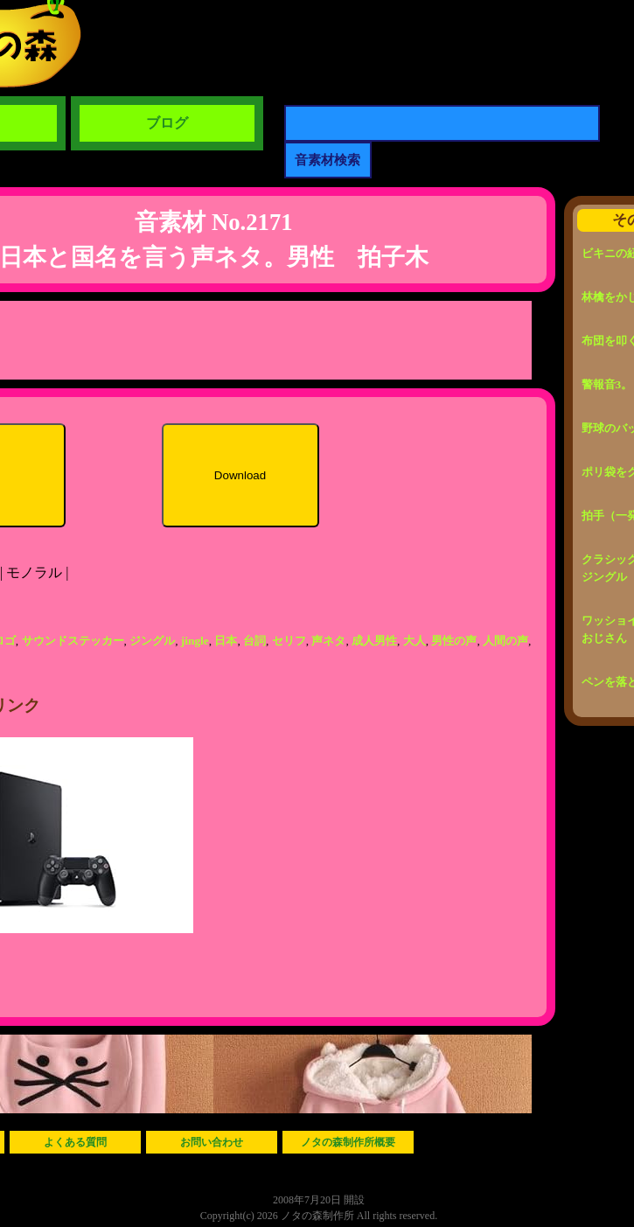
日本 (225, 640)
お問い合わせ (211, 1142)
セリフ (289, 640)
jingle (195, 640)
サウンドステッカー (73, 640)
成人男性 (374, 640)
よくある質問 (75, 1142)
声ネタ (328, 640)
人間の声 (505, 640)
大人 (414, 640)
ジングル (152, 640)
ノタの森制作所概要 (348, 1142)
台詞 (254, 640)
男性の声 (454, 640)
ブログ (167, 122)
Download (240, 475)
